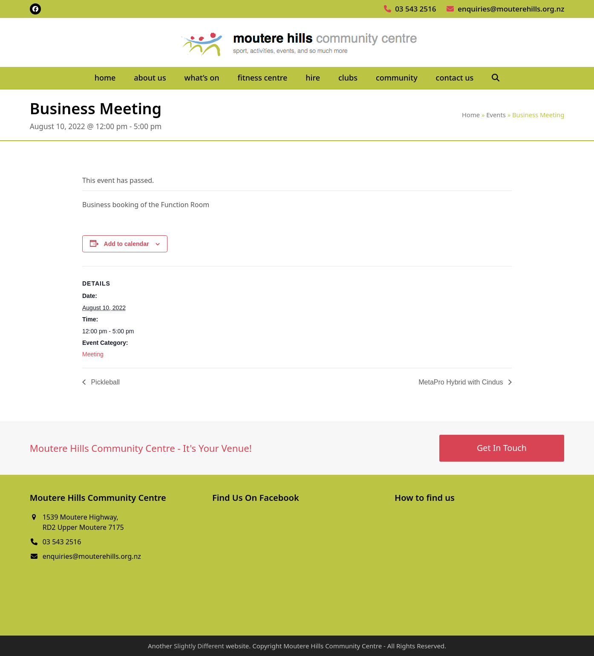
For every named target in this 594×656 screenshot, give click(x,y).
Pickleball (104, 382)
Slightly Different (199, 646)
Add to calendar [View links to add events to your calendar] (126, 243)
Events (496, 114)
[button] (496, 78)
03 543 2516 (415, 9)
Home (471, 114)
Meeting (93, 354)
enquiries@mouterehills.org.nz (511, 9)
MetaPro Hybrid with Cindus (461, 382)
